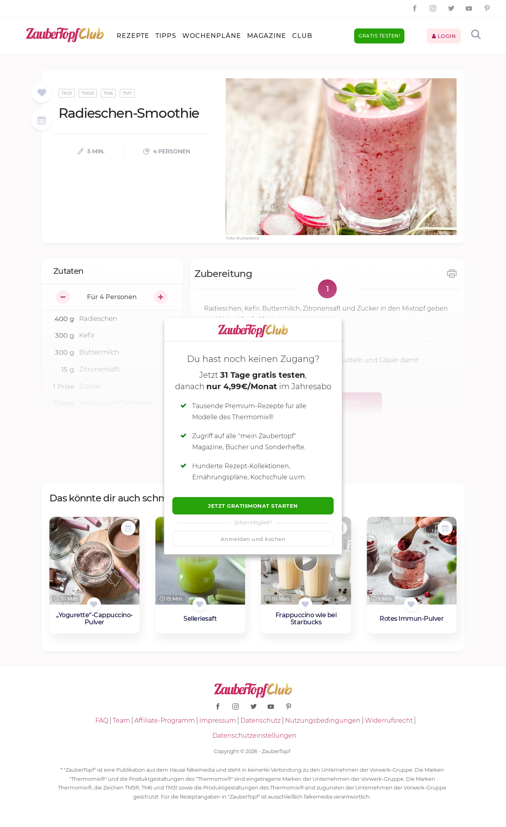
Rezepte (133, 36)
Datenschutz (260, 720)
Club (302, 36)
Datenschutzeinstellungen (254, 735)
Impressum (217, 720)
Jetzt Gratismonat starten (253, 506)
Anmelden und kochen (253, 539)
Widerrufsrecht (389, 720)
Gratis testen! (379, 36)
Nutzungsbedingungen (323, 720)
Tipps (165, 36)
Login (444, 36)
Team (121, 720)
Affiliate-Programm (164, 720)
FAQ (101, 720)
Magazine (266, 36)
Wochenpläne (211, 36)
